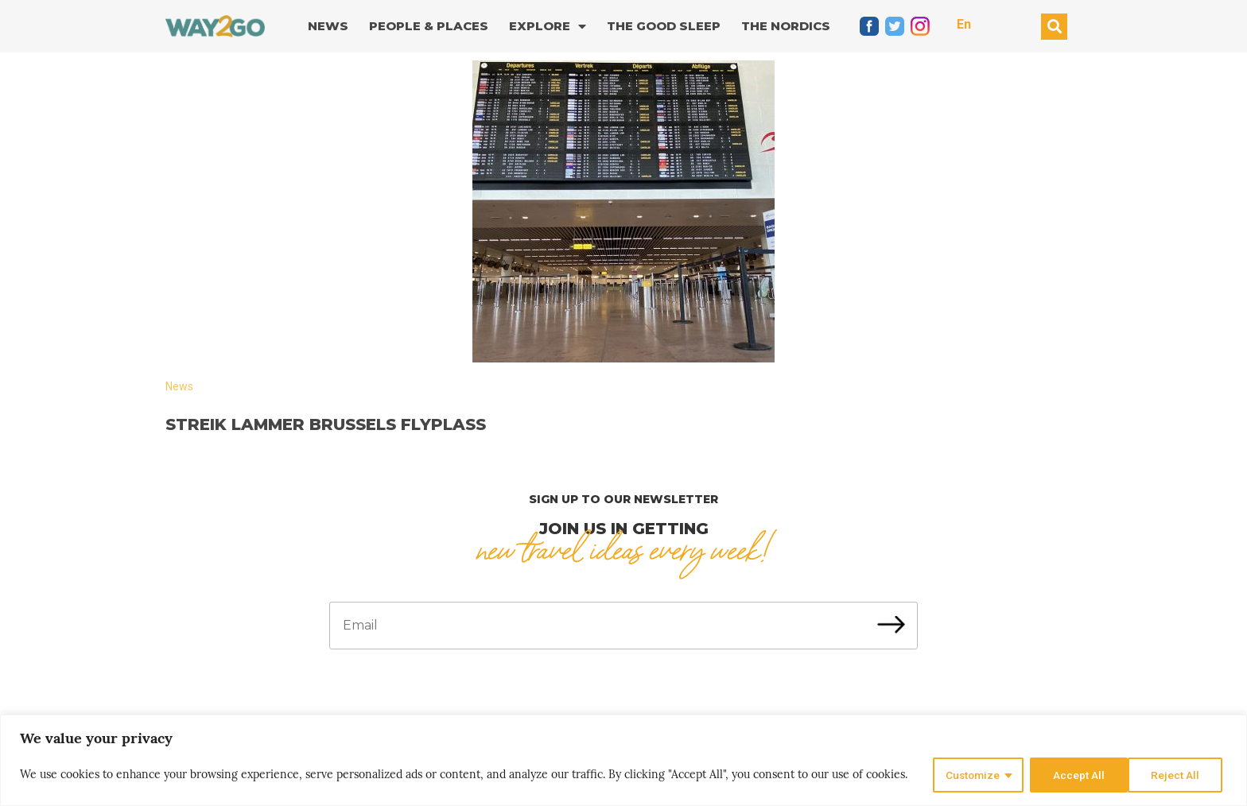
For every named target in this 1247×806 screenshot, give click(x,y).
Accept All (1178, 775)
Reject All (1075, 775)
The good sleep (664, 25)
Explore (547, 26)
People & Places (428, 25)
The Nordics (785, 25)
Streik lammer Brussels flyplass (325, 424)
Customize (970, 775)
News (328, 25)
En (964, 24)
